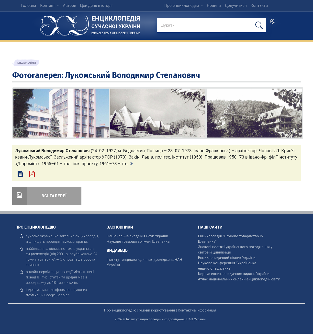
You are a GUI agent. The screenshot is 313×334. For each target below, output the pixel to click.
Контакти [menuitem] (259, 5)
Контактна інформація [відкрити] (197, 310)
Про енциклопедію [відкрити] (120, 310)
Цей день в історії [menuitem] (96, 5)
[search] (272, 22)
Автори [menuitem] (69, 5)
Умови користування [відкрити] (157, 310)
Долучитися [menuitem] (236, 5)
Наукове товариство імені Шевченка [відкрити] (138, 241)
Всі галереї (54, 196)
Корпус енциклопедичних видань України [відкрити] (233, 274)
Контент (48, 5)
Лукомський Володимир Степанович (132, 75)
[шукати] (259, 25)
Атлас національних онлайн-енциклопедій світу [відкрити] (239, 279)
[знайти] (211, 25)
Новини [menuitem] (214, 5)
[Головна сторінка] (64, 24)
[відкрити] (56, 295)
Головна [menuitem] (28, 5)
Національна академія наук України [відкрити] (137, 236)
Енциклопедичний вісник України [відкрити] (227, 257)
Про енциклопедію (182, 5)
